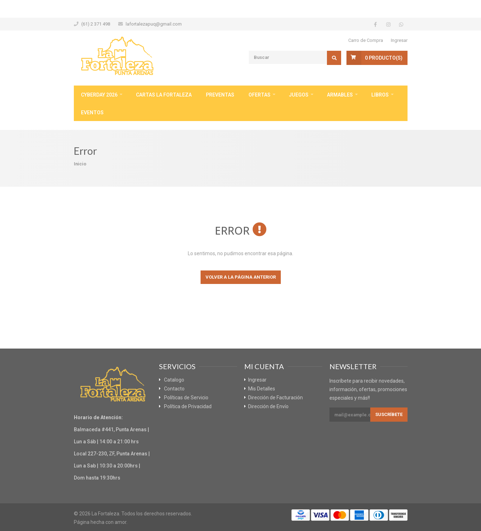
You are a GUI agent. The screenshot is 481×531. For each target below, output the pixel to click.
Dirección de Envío (268, 406)
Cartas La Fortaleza (164, 95)
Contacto (174, 389)
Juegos (298, 95)
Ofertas (259, 95)
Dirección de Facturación (275, 397)
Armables (340, 95)
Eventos (92, 112)
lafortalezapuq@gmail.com (154, 24)
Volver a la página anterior (241, 277)
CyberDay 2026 (99, 95)
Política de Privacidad (188, 406)
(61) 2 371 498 (95, 24)
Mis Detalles (261, 389)
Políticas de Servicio (186, 397)
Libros (380, 95)
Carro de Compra (365, 40)
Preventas (220, 95)
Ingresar (399, 40)
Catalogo (174, 380)
